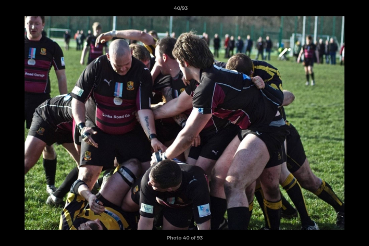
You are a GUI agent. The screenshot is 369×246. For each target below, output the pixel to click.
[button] (340, 10)
